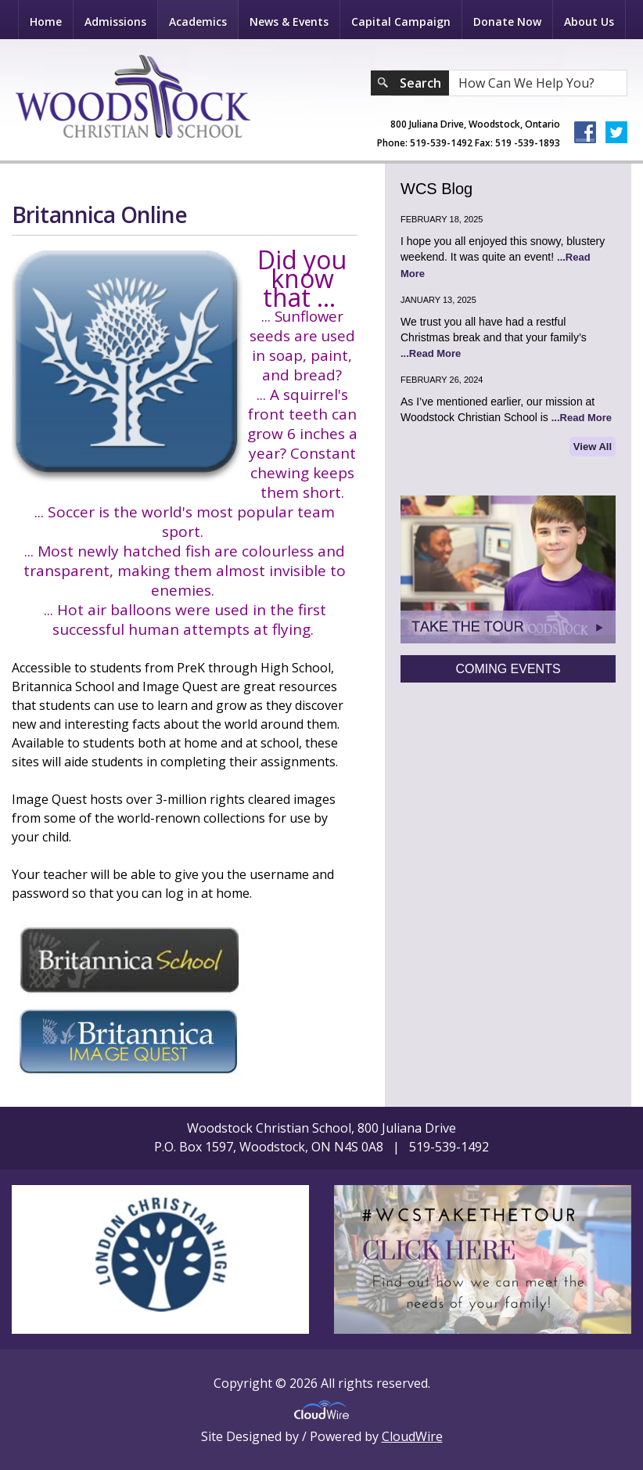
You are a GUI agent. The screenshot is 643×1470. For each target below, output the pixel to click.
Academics (198, 21)
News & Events (289, 21)
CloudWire (412, 1436)
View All (592, 446)
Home (46, 21)
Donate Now (507, 21)
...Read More (431, 353)
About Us (589, 21)
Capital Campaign (401, 21)
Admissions (115, 21)
